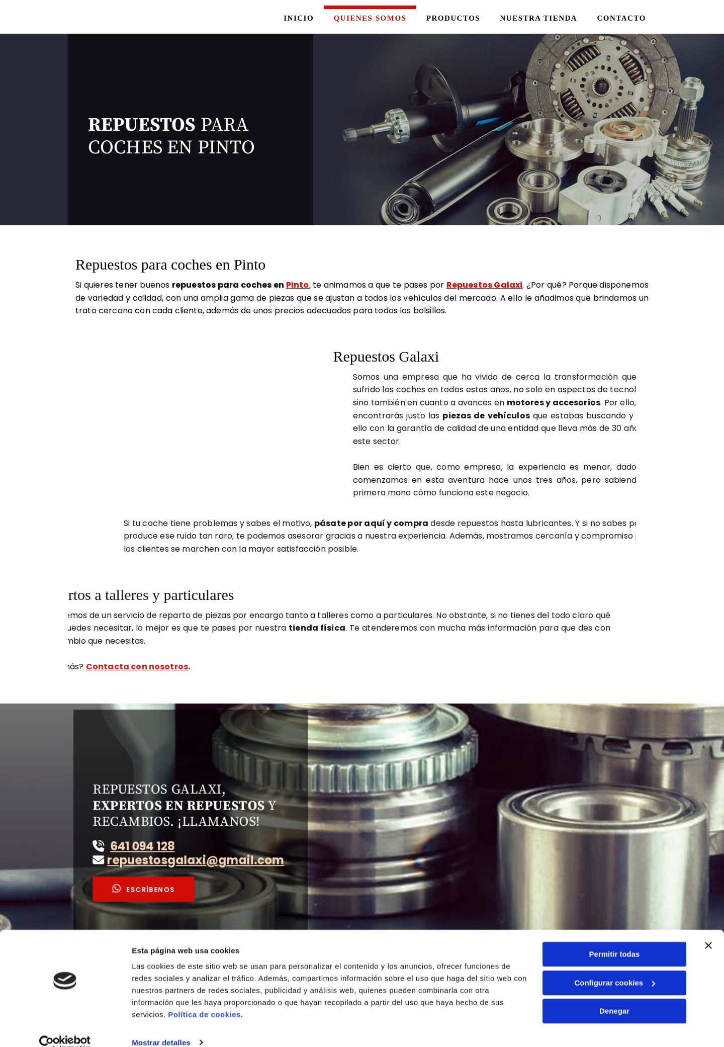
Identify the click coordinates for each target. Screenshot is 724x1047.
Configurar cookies (614, 967)
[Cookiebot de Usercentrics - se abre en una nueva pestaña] (65, 1027)
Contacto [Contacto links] (621, 18)
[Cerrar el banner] (708, 930)
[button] (160, 869)
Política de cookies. (205, 999)
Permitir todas (614, 939)
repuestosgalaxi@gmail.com (194, 850)
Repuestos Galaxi (484, 284)
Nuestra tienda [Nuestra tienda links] (537, 18)
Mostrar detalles (161, 1027)
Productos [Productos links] (451, 18)
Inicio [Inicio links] (295, 18)
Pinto (297, 284)
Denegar (614, 996)
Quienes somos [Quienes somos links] (367, 18)
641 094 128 (159, 841)
